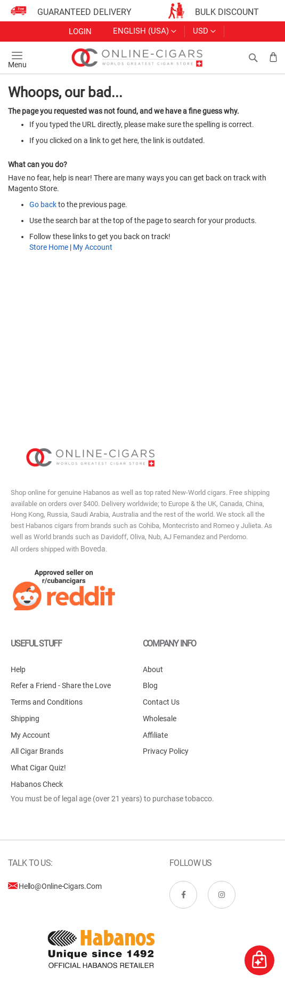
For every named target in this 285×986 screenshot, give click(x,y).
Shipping (25, 718)
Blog (150, 685)
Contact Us (161, 702)
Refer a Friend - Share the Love (61, 685)
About (153, 669)
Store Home (48, 247)
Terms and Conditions (47, 702)
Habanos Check (37, 784)
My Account (92, 247)
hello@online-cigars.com (60, 886)
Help (18, 669)
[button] (204, 31)
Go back (42, 204)
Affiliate (155, 735)
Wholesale (159, 718)
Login (80, 31)
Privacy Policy (166, 751)
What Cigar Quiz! (38, 767)
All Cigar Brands (37, 751)
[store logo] (137, 57)
